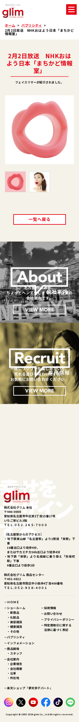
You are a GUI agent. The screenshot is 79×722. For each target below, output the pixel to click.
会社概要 (16, 669)
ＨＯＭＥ (13, 602)
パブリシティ (31, 25)
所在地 (14, 678)
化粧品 (14, 617)
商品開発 (13, 649)
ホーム (10, 25)
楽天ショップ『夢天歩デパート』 (30, 688)
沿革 (13, 673)
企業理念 (16, 664)
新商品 (14, 612)
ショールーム (16, 608)
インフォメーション (20, 643)
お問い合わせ (53, 613)
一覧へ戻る (39, 219)
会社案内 (13, 659)
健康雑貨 (16, 626)
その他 (14, 631)
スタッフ (16, 653)
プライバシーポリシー (59, 619)
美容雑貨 (16, 622)
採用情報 (50, 608)
